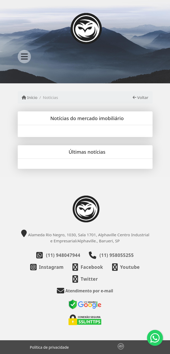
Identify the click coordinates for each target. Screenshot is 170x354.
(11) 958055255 (116, 255)
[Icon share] (47, 267)
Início (30, 97)
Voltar (140, 97)
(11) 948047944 (63, 255)
